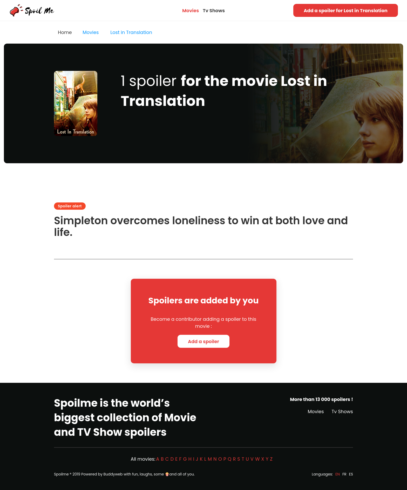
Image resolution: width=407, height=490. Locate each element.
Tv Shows (214, 10)
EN (337, 474)
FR (344, 474)
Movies (190, 10)
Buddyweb (113, 474)
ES (351, 474)
